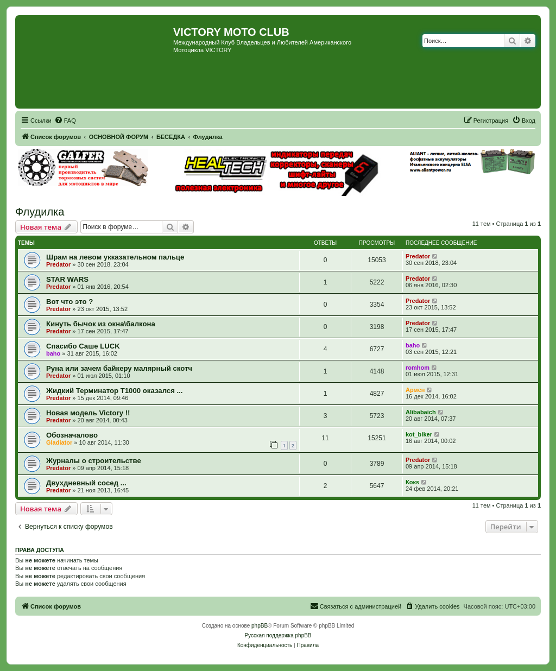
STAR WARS (67, 279)
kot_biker (419, 434)
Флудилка (39, 212)
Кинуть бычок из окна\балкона (100, 324)
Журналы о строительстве (93, 461)
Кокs (412, 482)
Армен (415, 390)
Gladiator (59, 442)
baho (53, 353)
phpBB (259, 626)
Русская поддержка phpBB (277, 635)
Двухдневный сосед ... (86, 483)
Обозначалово (72, 435)
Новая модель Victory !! (88, 413)
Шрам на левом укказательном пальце (115, 257)
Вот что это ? (69, 301)
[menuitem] (65, 120)
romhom (417, 367)
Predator (58, 264)
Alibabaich (421, 412)
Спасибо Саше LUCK (83, 346)
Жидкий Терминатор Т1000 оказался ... (114, 391)
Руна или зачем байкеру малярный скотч (119, 368)
